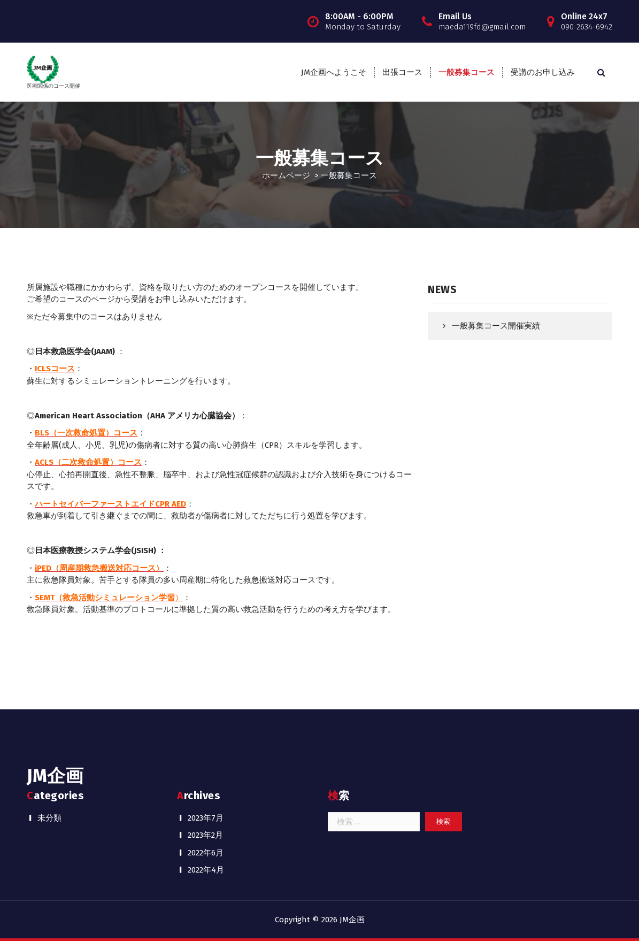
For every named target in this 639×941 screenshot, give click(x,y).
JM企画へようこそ (333, 72)
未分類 (49, 818)
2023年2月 (205, 835)
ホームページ (286, 175)
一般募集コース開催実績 (496, 326)
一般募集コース (466, 72)
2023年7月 (206, 818)
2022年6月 (206, 853)
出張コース (402, 72)
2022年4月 (206, 870)
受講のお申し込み (543, 72)
